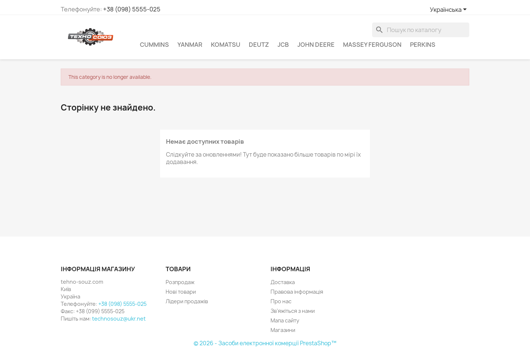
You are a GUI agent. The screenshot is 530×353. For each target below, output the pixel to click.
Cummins (154, 45)
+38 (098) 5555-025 (131, 9)
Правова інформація (297, 291)
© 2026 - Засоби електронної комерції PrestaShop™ (265, 343)
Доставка (283, 282)
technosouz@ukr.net (119, 318)
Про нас (281, 301)
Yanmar (189, 45)
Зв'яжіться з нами (293, 310)
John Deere (316, 45)
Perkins (422, 45)
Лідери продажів (187, 301)
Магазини (283, 329)
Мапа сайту (285, 320)
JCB (283, 45)
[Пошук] (420, 29)
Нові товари (181, 291)
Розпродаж (180, 282)
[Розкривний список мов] (449, 10)
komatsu (225, 45)
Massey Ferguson (372, 45)
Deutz (259, 45)
